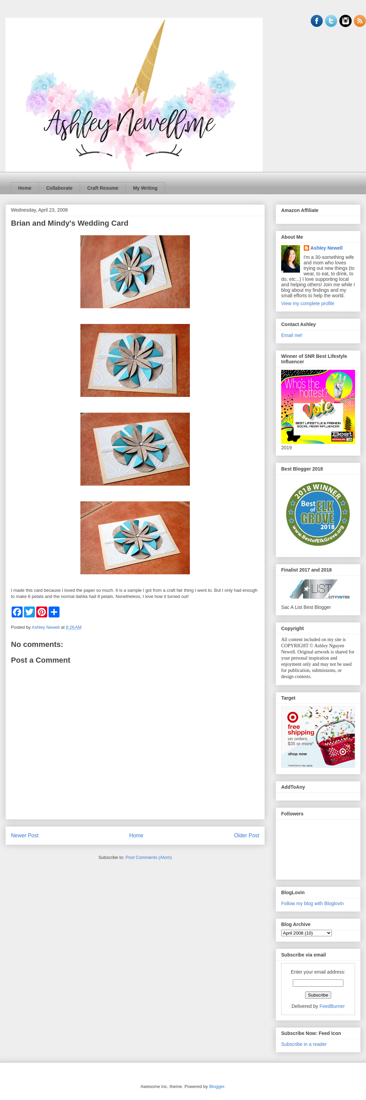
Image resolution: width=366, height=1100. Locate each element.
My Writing (145, 188)
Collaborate (59, 188)
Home (24, 188)
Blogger (216, 1086)
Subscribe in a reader (304, 1044)
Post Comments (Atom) (149, 857)
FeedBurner (332, 1006)
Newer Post (25, 835)
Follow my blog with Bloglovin (312, 903)
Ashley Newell (327, 248)
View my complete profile (307, 303)
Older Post (246, 835)
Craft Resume (102, 188)
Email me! (291, 335)
